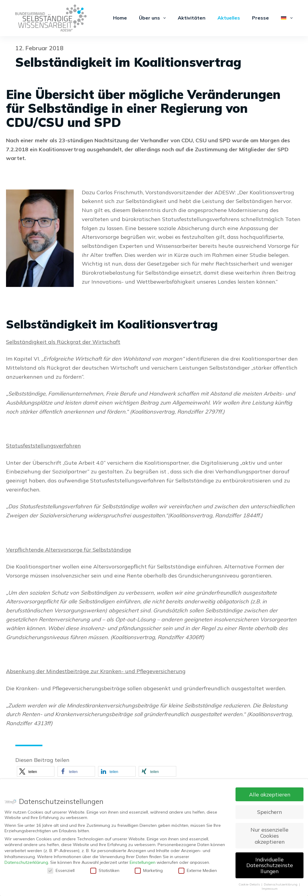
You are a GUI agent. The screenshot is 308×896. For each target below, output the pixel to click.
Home (120, 18)
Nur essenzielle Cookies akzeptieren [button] (269, 835)
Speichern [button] (269, 811)
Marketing (149, 870)
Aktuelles (228, 18)
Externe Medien (197, 870)
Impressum (270, 888)
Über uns (153, 18)
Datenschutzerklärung (26, 862)
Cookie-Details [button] (250, 884)
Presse (260, 18)
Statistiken (104, 870)
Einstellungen (143, 862)
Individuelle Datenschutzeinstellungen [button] (269, 865)
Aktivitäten (191, 18)
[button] (35, 771)
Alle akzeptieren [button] (269, 794)
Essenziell (61, 870)
